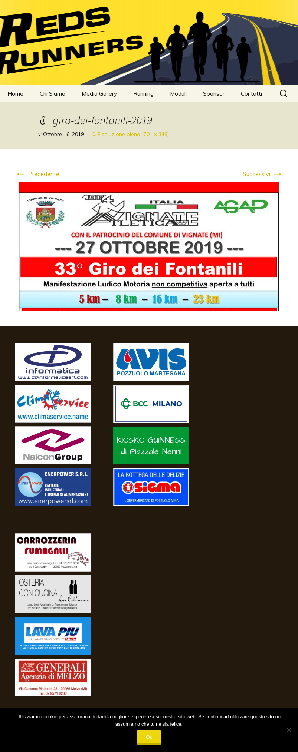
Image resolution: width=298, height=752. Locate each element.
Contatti (251, 93)
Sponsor (214, 93)
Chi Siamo (52, 93)
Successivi (263, 174)
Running (143, 93)
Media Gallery (99, 93)
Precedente (37, 174)
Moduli (178, 93)
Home (15, 93)
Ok (149, 737)
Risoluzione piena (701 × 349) (133, 134)
